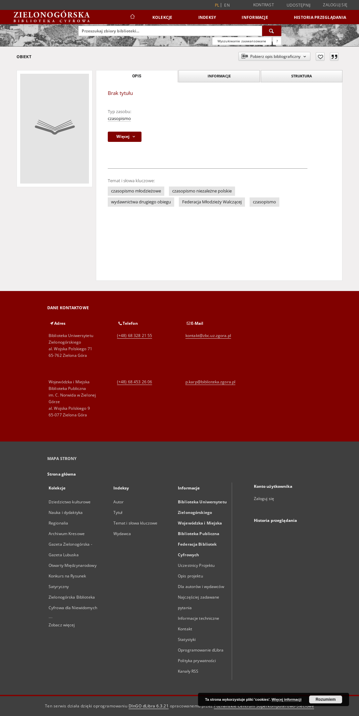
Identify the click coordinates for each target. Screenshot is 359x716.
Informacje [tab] (219, 75)
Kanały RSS (188, 671)
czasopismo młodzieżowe (136, 191)
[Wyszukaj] (271, 30)
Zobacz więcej (62, 625)
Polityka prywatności (197, 660)
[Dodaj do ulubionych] (320, 56)
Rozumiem (326, 699)
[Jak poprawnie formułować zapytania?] (277, 41)
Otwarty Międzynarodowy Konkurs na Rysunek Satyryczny (73, 576)
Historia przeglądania (320, 17)
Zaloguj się (335, 5)
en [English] (227, 5)
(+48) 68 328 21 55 (134, 335)
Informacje (255, 17)
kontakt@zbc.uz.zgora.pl (208, 335)
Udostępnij (299, 5)
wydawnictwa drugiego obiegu (141, 202)
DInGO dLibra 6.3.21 (149, 706)
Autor (118, 502)
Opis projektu (190, 576)
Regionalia (58, 523)
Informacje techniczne (198, 618)
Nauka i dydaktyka (66, 512)
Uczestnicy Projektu (196, 565)
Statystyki (187, 639)
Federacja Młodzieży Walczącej (212, 202)
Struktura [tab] (301, 75)
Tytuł (118, 512)
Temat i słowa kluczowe (135, 523)
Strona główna (61, 474)
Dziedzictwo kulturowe (70, 502)
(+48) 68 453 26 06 (134, 382)
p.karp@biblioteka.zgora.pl (210, 382)
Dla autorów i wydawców (201, 586)
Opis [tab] (136, 76)
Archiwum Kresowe (67, 533)
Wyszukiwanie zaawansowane (242, 41)
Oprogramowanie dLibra (201, 650)
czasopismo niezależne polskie (202, 191)
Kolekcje (162, 17)
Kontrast (263, 5)
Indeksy (207, 17)
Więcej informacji (286, 699)
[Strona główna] (132, 17)
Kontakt (185, 629)
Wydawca (122, 533)
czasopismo (119, 118)
